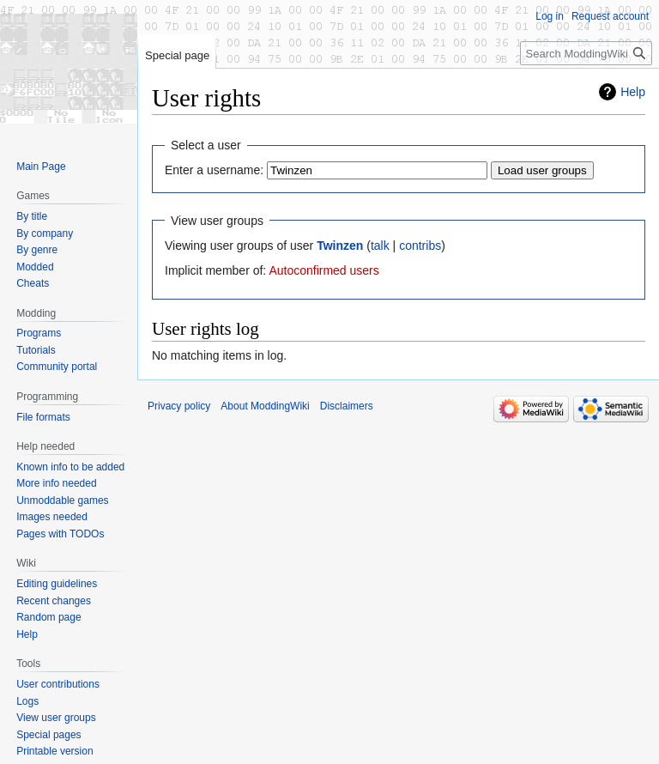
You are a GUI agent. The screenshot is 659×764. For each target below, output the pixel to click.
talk (380, 245)
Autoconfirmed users (323, 270)
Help (632, 92)
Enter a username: (214, 170)
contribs (420, 245)
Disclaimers (346, 406)
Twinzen (340, 245)
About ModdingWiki (265, 406)
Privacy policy (179, 406)
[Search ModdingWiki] (586, 53)
